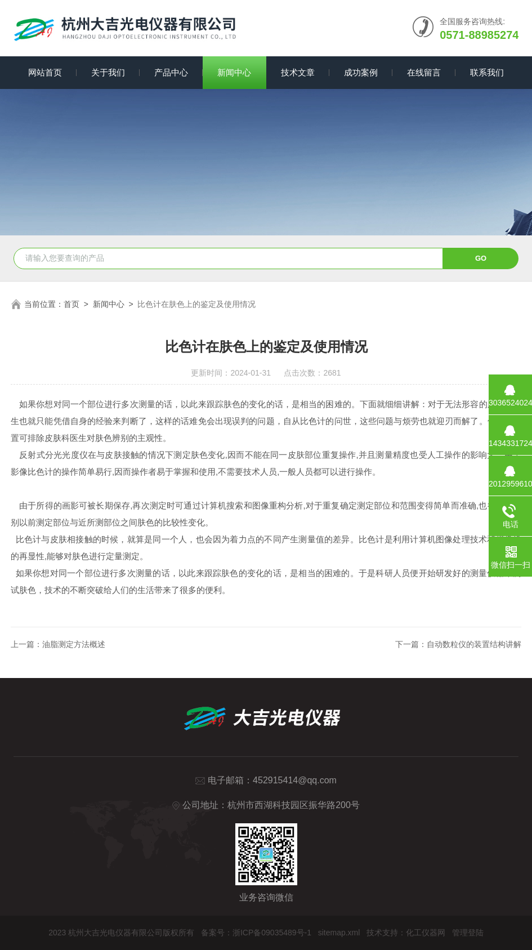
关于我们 (108, 72)
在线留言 (424, 72)
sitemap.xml (339, 932)
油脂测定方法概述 (73, 644)
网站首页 (45, 72)
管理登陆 (468, 932)
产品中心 (171, 72)
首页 (71, 304)
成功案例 (361, 72)
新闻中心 (234, 72)
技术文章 (298, 72)
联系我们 (487, 72)
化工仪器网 (425, 932)
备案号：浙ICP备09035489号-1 (256, 932)
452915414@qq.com (295, 780)
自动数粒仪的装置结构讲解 (474, 644)
